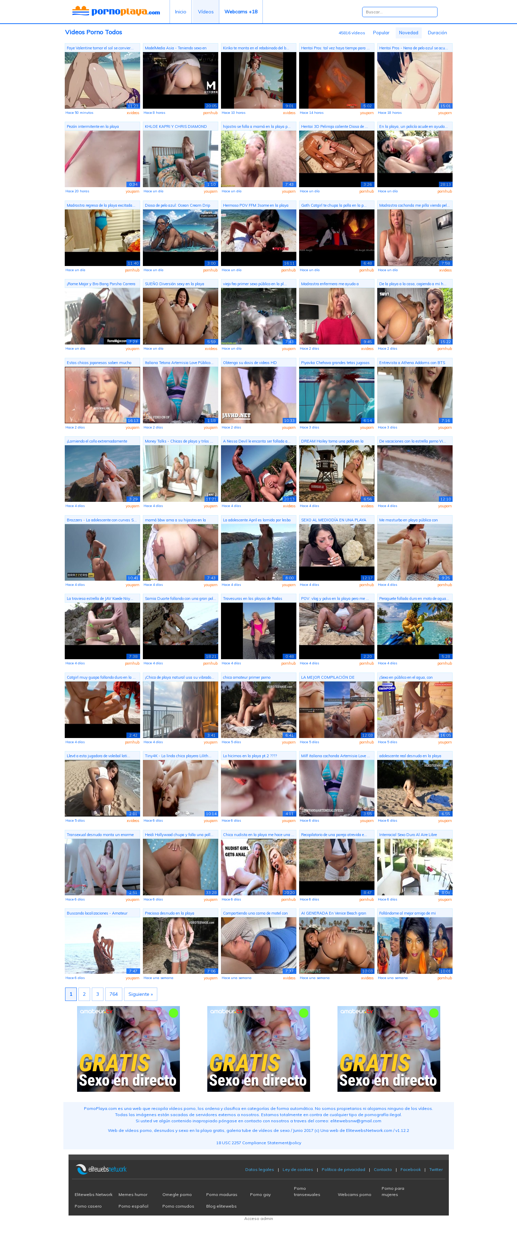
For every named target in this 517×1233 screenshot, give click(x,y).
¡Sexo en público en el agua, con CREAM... (406, 678)
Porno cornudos (178, 1206)
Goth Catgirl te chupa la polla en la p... (334, 205)
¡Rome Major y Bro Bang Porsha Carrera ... (101, 284)
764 (114, 994)
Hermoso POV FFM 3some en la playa (255, 205)
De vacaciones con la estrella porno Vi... (412, 441)
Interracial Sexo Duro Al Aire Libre (408, 834)
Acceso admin (258, 1218)
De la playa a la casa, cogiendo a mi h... (412, 283)
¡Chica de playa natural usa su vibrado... (179, 677)
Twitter (436, 1169)
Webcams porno (354, 1194)
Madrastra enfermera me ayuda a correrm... (330, 284)
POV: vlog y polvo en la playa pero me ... (335, 598)
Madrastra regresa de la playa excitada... (101, 205)
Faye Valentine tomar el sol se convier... (100, 48)
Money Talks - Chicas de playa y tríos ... (179, 441)
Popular (381, 32)
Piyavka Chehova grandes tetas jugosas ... (335, 363)
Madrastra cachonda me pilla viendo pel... (414, 205)
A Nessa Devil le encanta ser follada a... (257, 441)
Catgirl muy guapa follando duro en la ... (101, 677)
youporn (367, 112)
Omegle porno (177, 1194)
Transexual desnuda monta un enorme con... (100, 835)
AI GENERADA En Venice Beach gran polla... (333, 914)
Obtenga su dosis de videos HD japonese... (250, 363)
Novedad (408, 32)
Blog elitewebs (221, 1206)
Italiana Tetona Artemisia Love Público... (179, 362)
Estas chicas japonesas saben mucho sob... (99, 363)
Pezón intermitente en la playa (93, 126)
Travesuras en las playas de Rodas (252, 598)
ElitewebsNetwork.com (369, 1130)
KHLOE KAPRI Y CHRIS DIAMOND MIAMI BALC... (176, 127)
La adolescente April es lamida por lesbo (257, 520)
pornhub (210, 112)
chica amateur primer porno (246, 677)
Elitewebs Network (93, 1194)
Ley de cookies (298, 1169)
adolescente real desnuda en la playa (410, 755)
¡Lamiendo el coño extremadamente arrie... (97, 442)
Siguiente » (140, 994)
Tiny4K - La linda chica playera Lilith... (178, 755)
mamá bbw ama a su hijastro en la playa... (175, 521)
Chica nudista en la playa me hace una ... (258, 834)
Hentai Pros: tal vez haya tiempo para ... (335, 48)
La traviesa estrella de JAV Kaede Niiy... (100, 598)
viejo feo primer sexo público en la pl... (255, 283)
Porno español (133, 1206)
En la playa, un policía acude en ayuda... (413, 126)
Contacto (383, 1169)
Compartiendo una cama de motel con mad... (255, 914)
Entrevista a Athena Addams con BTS (412, 362)
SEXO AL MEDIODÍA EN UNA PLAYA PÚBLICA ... (333, 521)
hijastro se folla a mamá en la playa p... (257, 126)
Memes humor (133, 1194)
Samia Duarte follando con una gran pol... (180, 598)
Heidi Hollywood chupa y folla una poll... (179, 834)
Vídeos (206, 12)
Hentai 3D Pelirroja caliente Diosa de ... (334, 126)
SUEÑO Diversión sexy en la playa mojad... (174, 284)
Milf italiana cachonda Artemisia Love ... (335, 755)
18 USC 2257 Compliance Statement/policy (258, 1142)
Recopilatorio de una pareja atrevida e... (334, 834)
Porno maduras (221, 1194)
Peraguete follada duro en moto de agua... (414, 598)
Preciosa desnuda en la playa (169, 913)
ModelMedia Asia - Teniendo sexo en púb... (176, 49)
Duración (437, 32)
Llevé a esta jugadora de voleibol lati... (98, 755)
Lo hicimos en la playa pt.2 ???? (250, 755)
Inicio (180, 12)
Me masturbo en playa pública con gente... (408, 521)
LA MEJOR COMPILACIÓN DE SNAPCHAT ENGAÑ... (328, 678)
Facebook (411, 1169)
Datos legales (259, 1169)
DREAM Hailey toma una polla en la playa (332, 442)
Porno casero (88, 1206)
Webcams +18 (240, 12)
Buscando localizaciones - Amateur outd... (97, 914)
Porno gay (260, 1194)
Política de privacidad (343, 1169)
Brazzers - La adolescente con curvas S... (102, 520)
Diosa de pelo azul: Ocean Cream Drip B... (177, 206)
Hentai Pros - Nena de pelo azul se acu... (413, 48)
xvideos (133, 112)
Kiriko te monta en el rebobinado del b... (256, 48)
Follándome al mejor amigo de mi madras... (407, 914)
